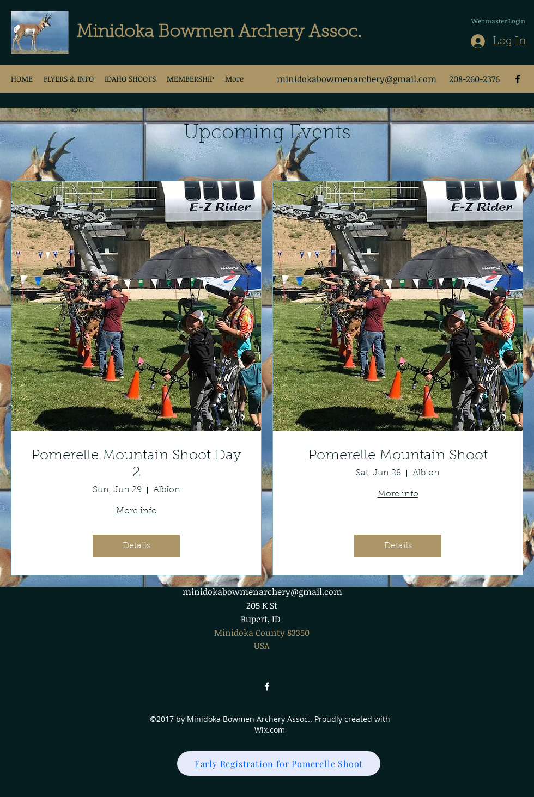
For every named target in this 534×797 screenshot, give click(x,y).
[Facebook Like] (508, 57)
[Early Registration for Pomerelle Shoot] (278, 763)
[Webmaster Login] (498, 20)
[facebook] (517, 78)
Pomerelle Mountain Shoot (398, 456)
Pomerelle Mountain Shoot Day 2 (136, 464)
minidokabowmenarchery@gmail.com (356, 79)
